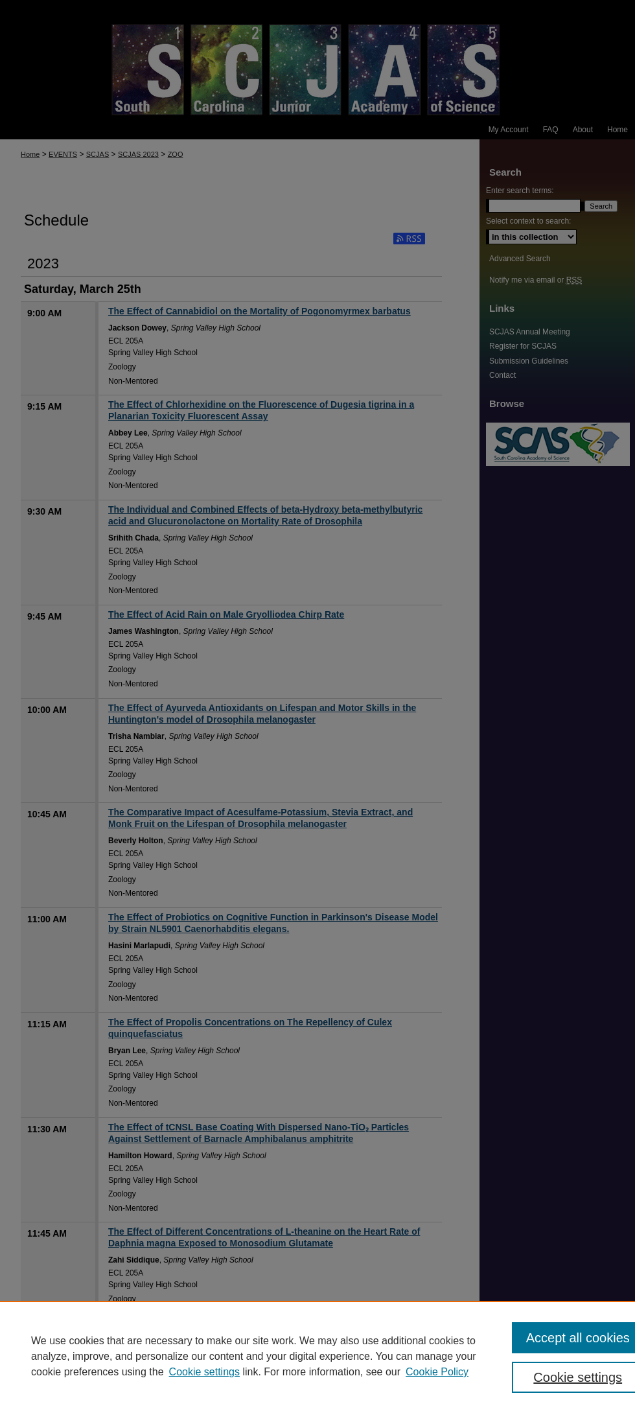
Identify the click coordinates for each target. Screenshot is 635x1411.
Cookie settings (204, 1371)
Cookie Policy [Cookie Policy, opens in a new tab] (437, 1371)
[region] (317, 1356)
